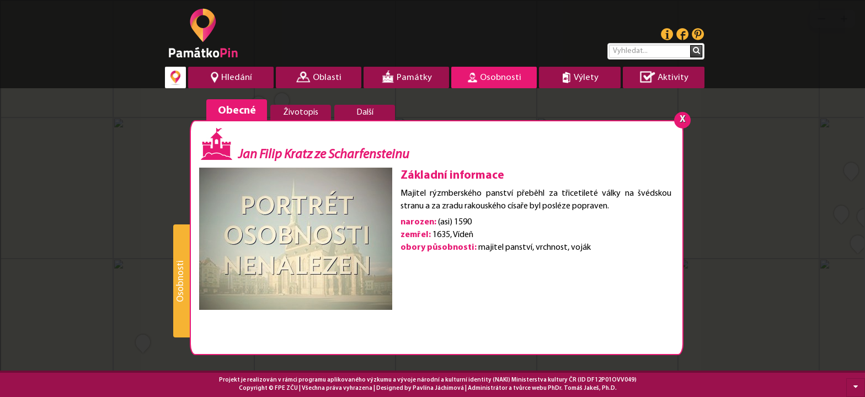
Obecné (237, 110)
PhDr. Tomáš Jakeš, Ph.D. (582, 388)
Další (364, 112)
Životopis (300, 112)
